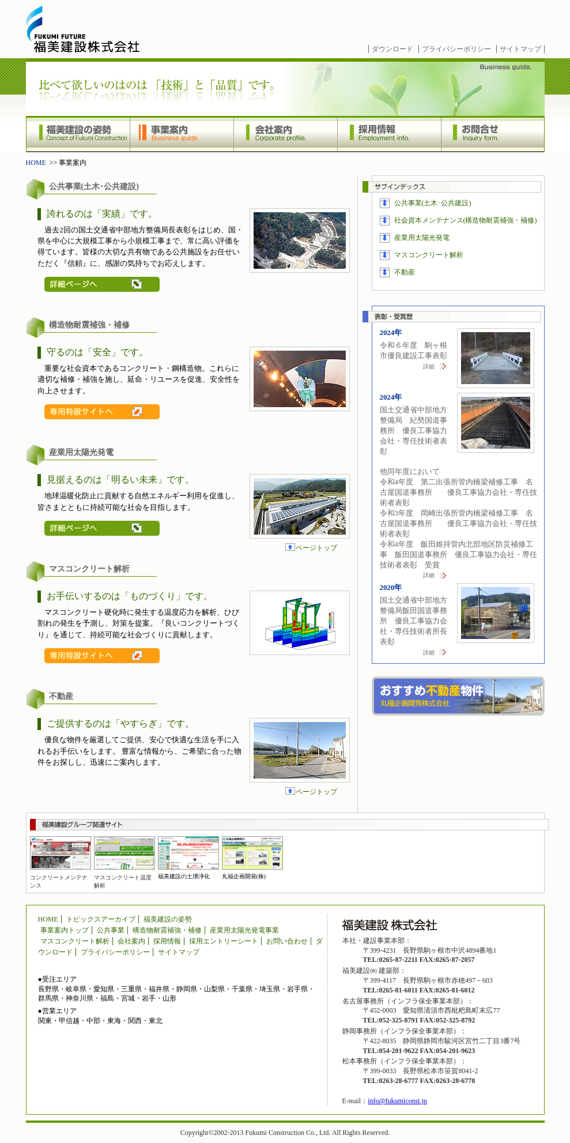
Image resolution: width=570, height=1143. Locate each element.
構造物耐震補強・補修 (167, 930)
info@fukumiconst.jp (397, 1101)
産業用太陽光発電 (422, 238)
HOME (36, 163)
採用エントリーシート (223, 941)
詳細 (429, 366)
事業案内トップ (64, 930)
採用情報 (389, 134)
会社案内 (285, 134)
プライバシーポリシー (456, 49)
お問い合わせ (287, 941)
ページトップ (316, 548)
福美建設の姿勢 (78, 134)
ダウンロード (392, 49)
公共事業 (110, 930)
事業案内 (181, 134)
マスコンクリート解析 (428, 255)
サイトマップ (520, 49)
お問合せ (493, 134)
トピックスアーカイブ (100, 919)
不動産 (404, 272)
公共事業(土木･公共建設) (432, 203)
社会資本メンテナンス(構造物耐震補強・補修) (465, 220)
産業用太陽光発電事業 (244, 930)
